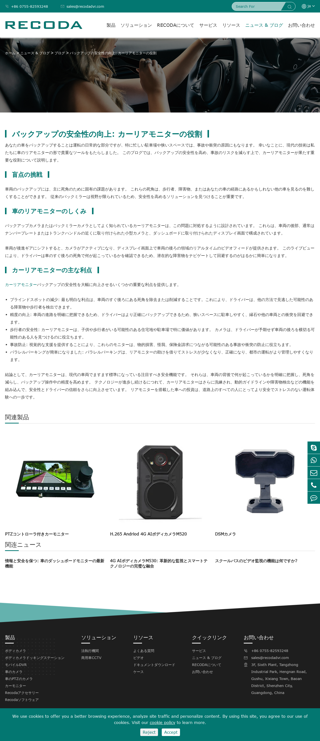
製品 (111, 25)
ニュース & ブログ (264, 25)
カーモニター (15, 686)
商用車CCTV (91, 658)
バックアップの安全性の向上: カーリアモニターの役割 (113, 53)
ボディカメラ (15, 650)
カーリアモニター (21, 284)
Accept (171, 732)
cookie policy (162, 722)
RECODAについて (175, 25)
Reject (149, 732)
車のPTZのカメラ (19, 678)
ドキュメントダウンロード (154, 664)
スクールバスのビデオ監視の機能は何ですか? (256, 560)
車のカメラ (13, 672)
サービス (208, 25)
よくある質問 (143, 650)
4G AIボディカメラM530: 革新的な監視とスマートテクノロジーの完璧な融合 (159, 563)
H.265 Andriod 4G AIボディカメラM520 (148, 534)
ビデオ (138, 658)
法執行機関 (90, 650)
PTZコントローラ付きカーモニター (37, 534)
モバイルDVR (16, 664)
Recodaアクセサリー (22, 692)
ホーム (10, 53)
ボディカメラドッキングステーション (34, 658)
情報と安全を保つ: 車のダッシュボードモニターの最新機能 (54, 563)
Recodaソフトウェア (22, 700)
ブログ (59, 53)
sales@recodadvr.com (82, 6)
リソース (231, 25)
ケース (138, 672)
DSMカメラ (225, 534)
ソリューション (136, 25)
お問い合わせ (301, 25)
